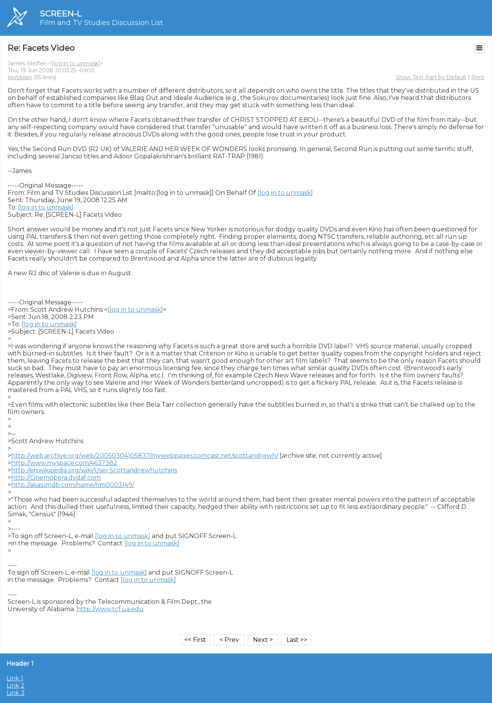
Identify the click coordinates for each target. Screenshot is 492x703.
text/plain (20, 77)
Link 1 (15, 678)
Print (477, 77)
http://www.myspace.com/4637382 (64, 463)
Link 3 (16, 692)
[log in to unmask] (76, 63)
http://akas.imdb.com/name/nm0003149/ (72, 485)
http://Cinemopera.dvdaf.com (56, 477)
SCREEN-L (60, 13)
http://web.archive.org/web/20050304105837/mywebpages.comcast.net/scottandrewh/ (144, 455)
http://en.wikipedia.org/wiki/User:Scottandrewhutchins (94, 470)
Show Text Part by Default (431, 77)
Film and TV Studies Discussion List (101, 22)
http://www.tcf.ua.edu (110, 609)
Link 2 (16, 685)
